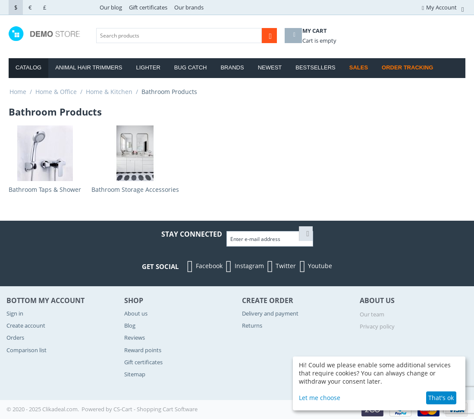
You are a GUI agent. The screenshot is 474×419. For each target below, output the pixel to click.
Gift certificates (148, 7)
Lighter (148, 67)
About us (136, 313)
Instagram (244, 266)
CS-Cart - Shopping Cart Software (155, 409)
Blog (129, 325)
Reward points (142, 350)
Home (17, 92)
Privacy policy (377, 326)
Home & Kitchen (109, 92)
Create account (25, 325)
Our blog (111, 7)
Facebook (204, 266)
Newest (270, 67)
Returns (252, 325)
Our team (372, 314)
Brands (232, 67)
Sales (358, 67)
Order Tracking (407, 67)
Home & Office (56, 92)
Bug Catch (190, 67)
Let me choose (319, 398)
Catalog (28, 67)
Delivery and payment (270, 313)
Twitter (280, 266)
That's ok (441, 398)
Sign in (14, 313)
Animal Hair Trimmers (88, 67)
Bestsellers (315, 67)
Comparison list (26, 350)
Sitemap (134, 374)
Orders (15, 337)
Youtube (314, 266)
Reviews (134, 337)
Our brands (189, 7)
